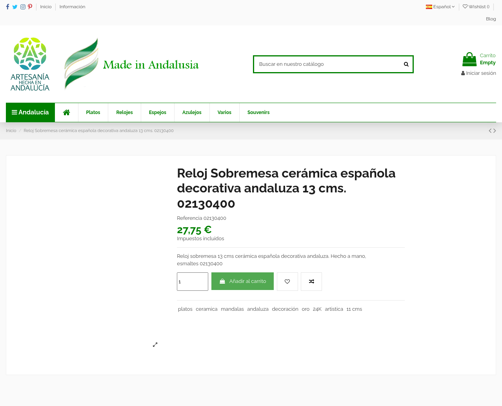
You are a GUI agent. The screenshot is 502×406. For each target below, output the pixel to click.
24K (317, 309)
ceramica (206, 309)
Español (440, 6)
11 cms (354, 309)
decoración (285, 309)
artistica (334, 309)
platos (185, 309)
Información (72, 6)
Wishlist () (477, 6)
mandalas (232, 309)
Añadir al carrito (242, 281)
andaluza (258, 309)
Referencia (189, 218)
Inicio (46, 6)
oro (305, 309)
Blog (491, 19)
